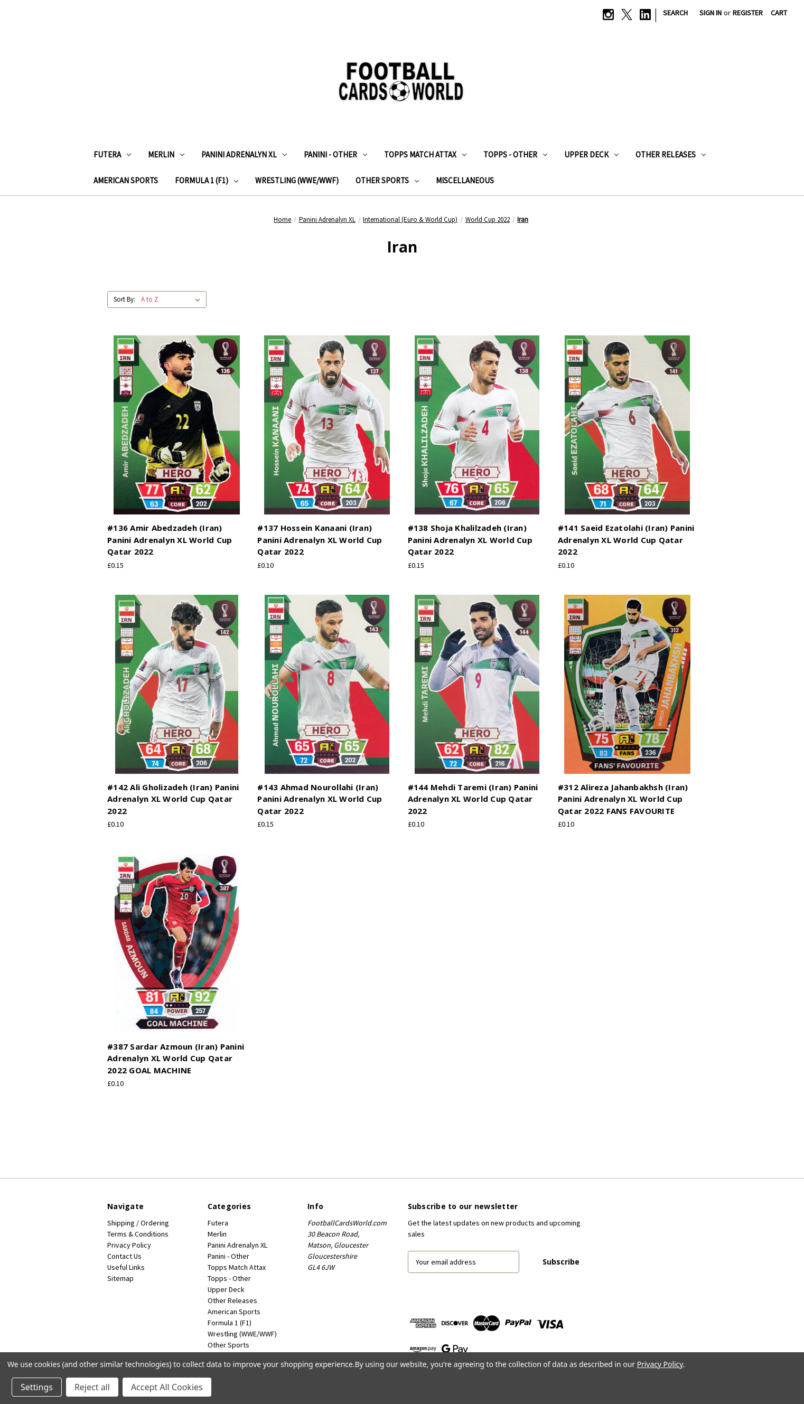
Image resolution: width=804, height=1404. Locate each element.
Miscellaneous (465, 180)
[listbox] (172, 299)
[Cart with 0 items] (779, 13)
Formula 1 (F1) (206, 180)
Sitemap (120, 1278)
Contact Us (124, 1256)
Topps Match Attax (425, 154)
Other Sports (387, 180)
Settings (37, 1387)
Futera (112, 154)
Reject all (92, 1387)
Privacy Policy (129, 1245)
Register (748, 12)
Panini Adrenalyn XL (244, 154)
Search (675, 12)
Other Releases (670, 154)
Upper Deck (591, 154)
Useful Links (126, 1267)
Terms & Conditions (138, 1234)
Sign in (710, 12)
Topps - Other (515, 154)
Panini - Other (335, 154)
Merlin (166, 154)
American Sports (126, 180)
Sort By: (124, 299)
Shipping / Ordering (138, 1223)
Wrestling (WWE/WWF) (297, 180)
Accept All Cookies (167, 1387)
